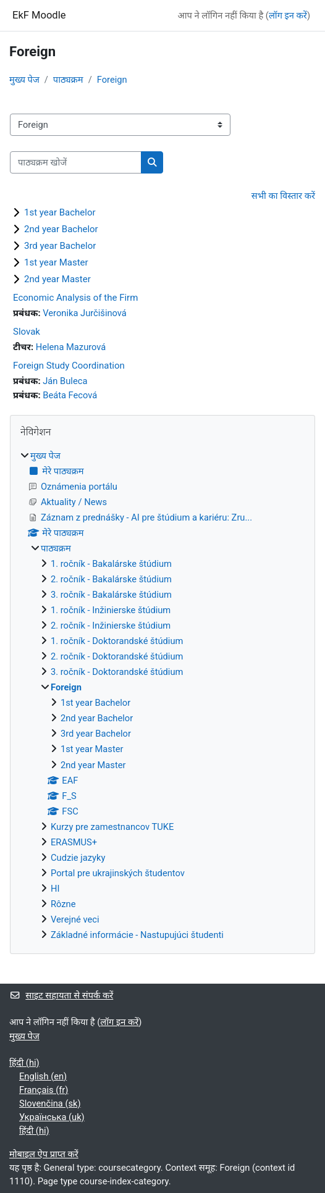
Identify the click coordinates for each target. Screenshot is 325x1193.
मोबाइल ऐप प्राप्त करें (43, 1154)
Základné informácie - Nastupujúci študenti (137, 934)
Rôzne (63, 904)
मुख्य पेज (24, 79)
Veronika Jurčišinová (85, 313)
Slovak (26, 331)
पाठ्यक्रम (68, 79)
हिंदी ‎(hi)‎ (24, 1062)
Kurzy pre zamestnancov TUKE (112, 826)
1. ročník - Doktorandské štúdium (117, 641)
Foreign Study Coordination (69, 365)
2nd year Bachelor (61, 229)
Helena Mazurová (71, 347)
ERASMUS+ (74, 842)
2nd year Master (57, 279)
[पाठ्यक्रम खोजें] (75, 162)
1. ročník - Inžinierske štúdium (111, 610)
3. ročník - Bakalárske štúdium (111, 594)
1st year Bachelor (60, 212)
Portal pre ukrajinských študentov (118, 873)
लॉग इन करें (288, 15)
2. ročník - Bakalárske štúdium (111, 579)
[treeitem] (162, 695)
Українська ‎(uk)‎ (52, 1117)
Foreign (112, 79)
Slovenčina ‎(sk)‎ (50, 1103)
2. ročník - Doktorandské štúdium (117, 656)
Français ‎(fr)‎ (43, 1089)
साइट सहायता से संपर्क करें (61, 995)
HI (55, 888)
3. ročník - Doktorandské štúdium (117, 671)
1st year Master (56, 262)
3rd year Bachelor (60, 245)
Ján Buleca (65, 381)
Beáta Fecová (70, 395)
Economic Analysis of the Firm (75, 297)
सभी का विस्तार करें (283, 195)
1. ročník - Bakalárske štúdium (111, 563)
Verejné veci (75, 919)
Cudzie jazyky (78, 857)
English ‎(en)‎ (43, 1076)
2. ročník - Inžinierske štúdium (111, 625)
